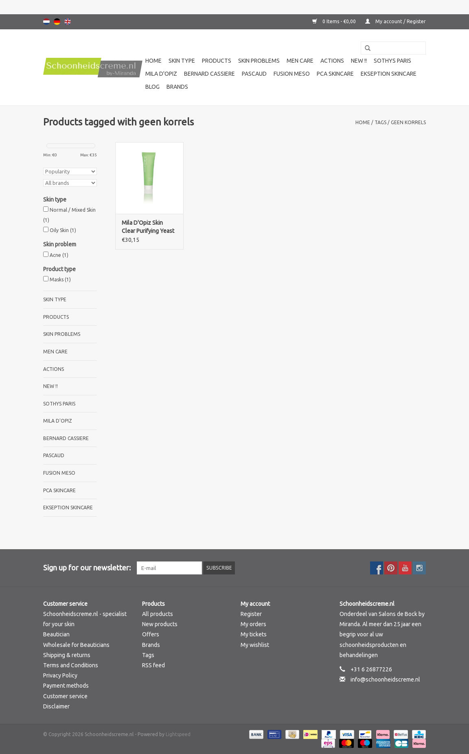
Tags (380, 122)
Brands (177, 86)
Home (153, 60)
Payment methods (66, 685)
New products (160, 624)
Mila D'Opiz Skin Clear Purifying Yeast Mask (148, 227)
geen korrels (408, 122)
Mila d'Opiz (161, 73)
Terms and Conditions (70, 665)
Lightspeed (178, 734)
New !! (359, 60)
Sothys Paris (392, 60)
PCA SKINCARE (335, 73)
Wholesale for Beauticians (76, 645)
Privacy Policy (60, 675)
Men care (300, 60)
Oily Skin (63, 230)
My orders (253, 624)
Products (216, 60)
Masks (60, 279)
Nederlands (46, 21)
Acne (59, 255)
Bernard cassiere (209, 73)
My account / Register (395, 21)
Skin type (182, 60)
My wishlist (255, 645)
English (67, 21)
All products (157, 614)
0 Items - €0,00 (334, 21)
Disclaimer (56, 706)
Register (251, 614)
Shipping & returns (66, 655)
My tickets (254, 634)
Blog (152, 86)
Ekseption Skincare (388, 73)
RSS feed (153, 665)
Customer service (65, 696)
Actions (332, 60)
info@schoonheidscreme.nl (385, 679)
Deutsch (57, 21)
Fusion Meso (292, 73)
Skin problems (259, 60)
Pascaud (254, 73)
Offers (150, 634)
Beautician (56, 634)
